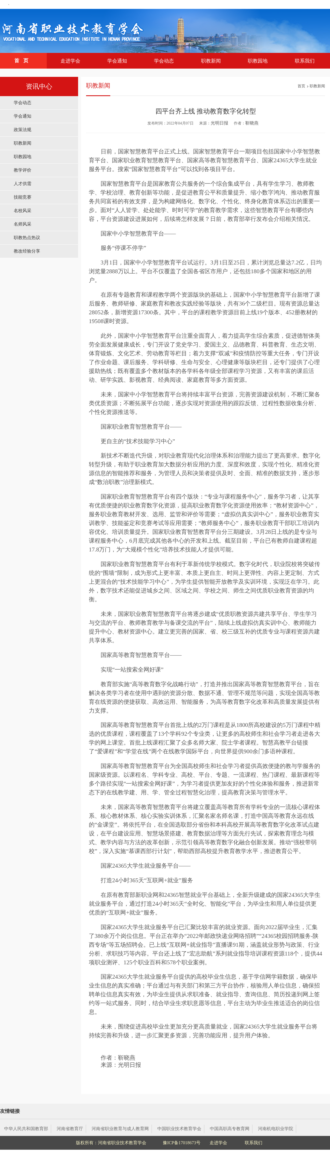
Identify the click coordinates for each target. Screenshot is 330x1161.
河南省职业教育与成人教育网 (120, 1128)
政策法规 (22, 129)
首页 (23, 60)
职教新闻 (211, 61)
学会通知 (117, 61)
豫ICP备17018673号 (181, 1142)
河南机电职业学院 (275, 1128)
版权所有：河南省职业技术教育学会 (111, 1142)
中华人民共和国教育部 (26, 1128)
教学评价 (22, 170)
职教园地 (258, 61)
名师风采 (22, 224)
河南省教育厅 (70, 1128)
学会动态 (164, 61)
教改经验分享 (27, 251)
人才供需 (22, 183)
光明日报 (219, 123)
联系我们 (305, 61)
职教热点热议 (27, 237)
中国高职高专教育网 (229, 1128)
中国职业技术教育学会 (179, 1128)
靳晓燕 (251, 123)
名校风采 (22, 210)
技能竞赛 (22, 197)
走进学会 (70, 61)
